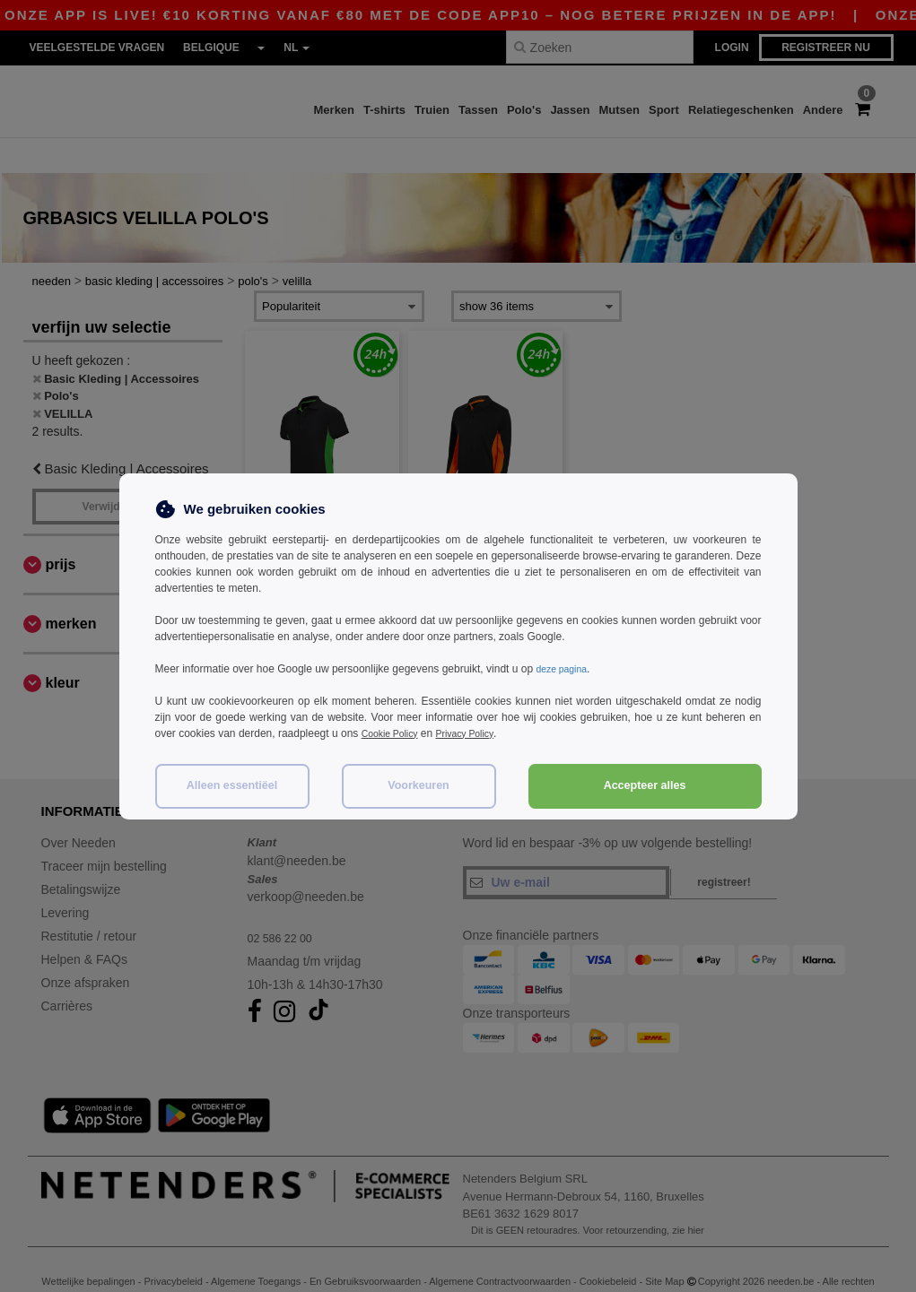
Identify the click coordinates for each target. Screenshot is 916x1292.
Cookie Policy (394, 733)
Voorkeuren (418, 785)
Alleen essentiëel (232, 785)
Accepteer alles (645, 785)
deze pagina (565, 669)
